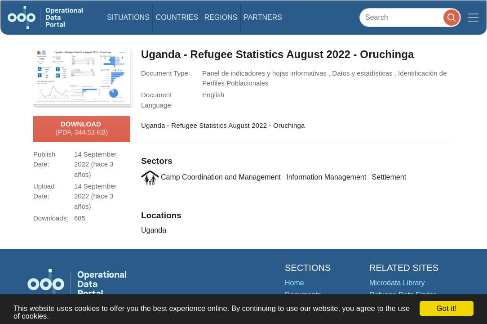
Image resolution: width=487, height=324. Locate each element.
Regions (221, 17)
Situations (128, 17)
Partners (263, 17)
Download (82, 129)
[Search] (410, 17)
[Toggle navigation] (473, 17)
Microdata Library (397, 283)
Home (294, 283)
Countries (177, 17)
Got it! (446, 308)
